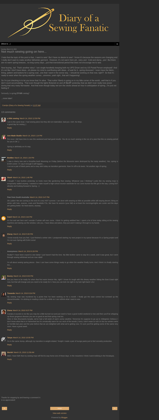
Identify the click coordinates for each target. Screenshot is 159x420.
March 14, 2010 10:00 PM (23, 338)
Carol (9, 217)
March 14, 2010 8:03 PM (23, 276)
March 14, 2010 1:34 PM (24, 158)
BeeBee (10, 158)
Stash (9, 177)
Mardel (10, 352)
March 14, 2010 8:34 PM (25, 293)
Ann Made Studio (14, 136)
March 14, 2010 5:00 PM (23, 234)
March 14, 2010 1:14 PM (32, 136)
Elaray (10, 234)
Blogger (64, 418)
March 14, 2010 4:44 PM (22, 217)
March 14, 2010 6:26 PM (28, 251)
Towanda (11, 293)
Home (60, 408)
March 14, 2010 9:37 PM (22, 310)
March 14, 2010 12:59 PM (30, 118)
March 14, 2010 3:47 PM (39, 197)
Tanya (9, 338)
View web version (60, 413)
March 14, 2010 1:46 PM (22, 177)
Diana (9, 310)
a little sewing (13, 118)
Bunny (10, 276)
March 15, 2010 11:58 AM (24, 352)
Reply (9, 128)
